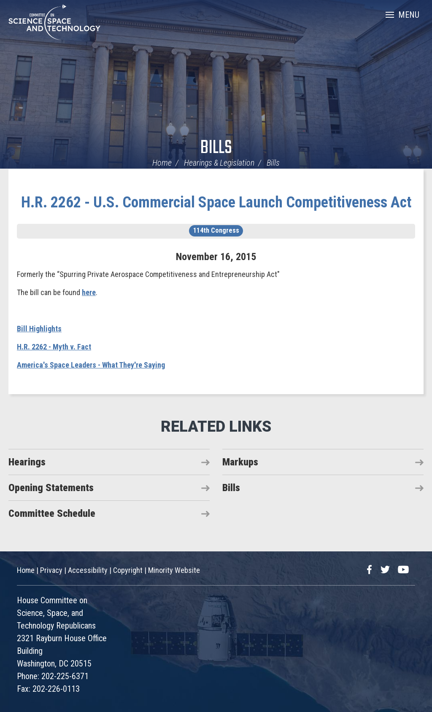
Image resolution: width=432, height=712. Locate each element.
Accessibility (88, 570)
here (89, 292)
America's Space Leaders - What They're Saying (91, 364)
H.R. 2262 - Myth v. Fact (54, 346)
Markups (240, 462)
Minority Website (174, 570)
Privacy (51, 570)
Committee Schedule (51, 513)
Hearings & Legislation (219, 163)
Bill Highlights (39, 328)
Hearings (27, 462)
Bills (216, 148)
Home (162, 163)
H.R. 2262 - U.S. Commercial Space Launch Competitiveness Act (216, 202)
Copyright (128, 570)
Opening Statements (51, 488)
